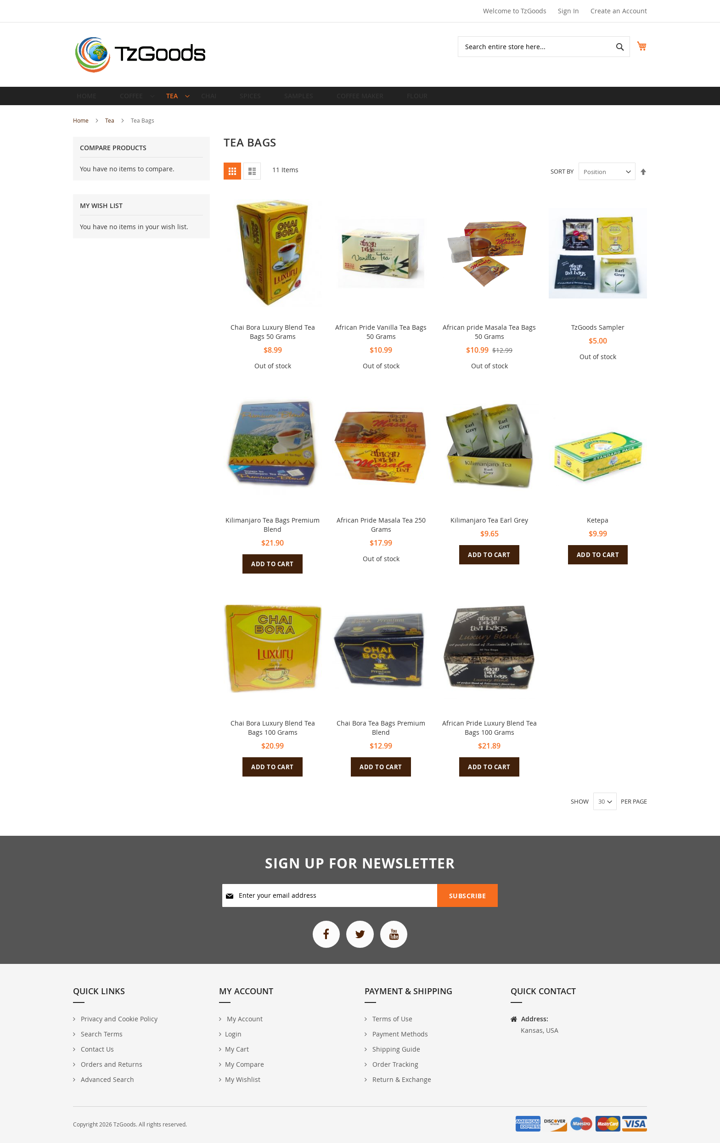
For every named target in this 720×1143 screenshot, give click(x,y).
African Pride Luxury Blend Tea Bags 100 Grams (489, 735)
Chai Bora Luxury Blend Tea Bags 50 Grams (273, 339)
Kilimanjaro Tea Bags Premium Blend (272, 532)
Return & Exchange (401, 1079)
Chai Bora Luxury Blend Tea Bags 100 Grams (273, 735)
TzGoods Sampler (597, 334)
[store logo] (140, 54)
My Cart (237, 1049)
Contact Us (96, 1049)
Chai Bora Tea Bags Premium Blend (381, 735)
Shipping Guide (395, 1049)
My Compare (244, 1064)
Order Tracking (394, 1064)
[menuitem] (132, 100)
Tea (110, 127)
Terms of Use (391, 1018)
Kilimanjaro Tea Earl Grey (489, 527)
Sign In (568, 10)
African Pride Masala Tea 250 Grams (381, 532)
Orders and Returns (110, 1064)
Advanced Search (106, 1079)
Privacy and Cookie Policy (118, 1018)
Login (233, 1034)
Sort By (562, 179)
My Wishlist (242, 1079)
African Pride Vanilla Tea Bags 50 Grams (381, 339)
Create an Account (619, 10)
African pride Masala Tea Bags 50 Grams (489, 339)
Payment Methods (399, 1034)
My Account (244, 1018)
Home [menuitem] (89, 99)
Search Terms (101, 1034)
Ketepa (597, 527)
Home (81, 127)
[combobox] (534, 46)
